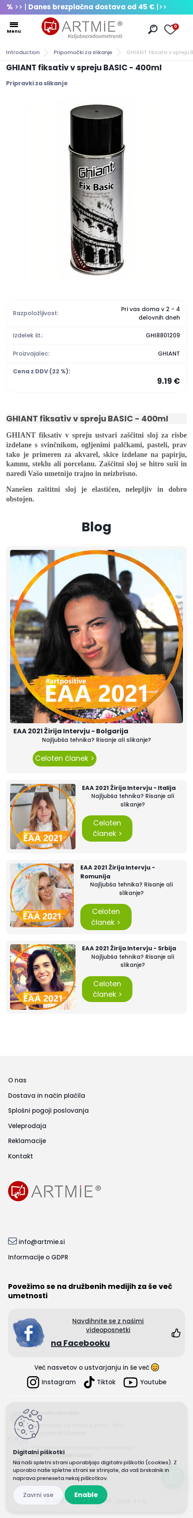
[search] (153, 29)
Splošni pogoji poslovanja (48, 1110)
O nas (17, 1080)
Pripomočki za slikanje (83, 52)
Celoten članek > (64, 758)
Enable (86, 1494)
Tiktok (99, 1382)
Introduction (23, 52)
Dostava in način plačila (46, 1095)
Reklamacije (27, 1141)
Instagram (51, 1382)
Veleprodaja (27, 1126)
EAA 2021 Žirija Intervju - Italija (129, 788)
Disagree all (38, 1495)
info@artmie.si (42, 1242)
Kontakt (20, 1156)
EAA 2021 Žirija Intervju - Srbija (129, 948)
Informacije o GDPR (38, 1257)
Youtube (145, 1382)
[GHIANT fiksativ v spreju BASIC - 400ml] (96, 189)
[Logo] (82, 28)
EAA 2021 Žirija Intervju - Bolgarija (70, 731)
